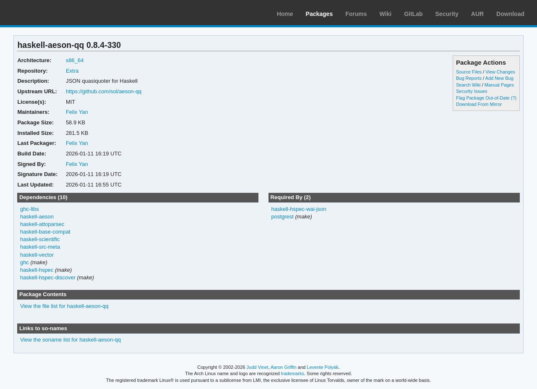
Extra (72, 71)
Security (447, 14)
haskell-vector (37, 255)
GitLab (413, 14)
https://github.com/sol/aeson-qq (103, 91)
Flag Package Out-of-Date (483, 97)
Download (510, 14)
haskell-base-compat (45, 232)
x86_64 (75, 60)
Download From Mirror (479, 104)
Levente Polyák (322, 367)
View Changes (500, 71)
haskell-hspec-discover (48, 277)
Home (285, 14)
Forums (356, 14)
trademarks (292, 373)
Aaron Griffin (284, 367)
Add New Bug (499, 78)
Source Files (469, 71)
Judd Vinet (257, 367)
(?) (513, 97)
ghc (24, 262)
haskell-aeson (37, 216)
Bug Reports (469, 78)
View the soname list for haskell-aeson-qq (70, 339)
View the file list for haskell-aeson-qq (64, 306)
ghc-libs (29, 209)
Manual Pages (499, 84)
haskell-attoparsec (42, 224)
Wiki (386, 14)
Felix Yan (77, 112)
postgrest (282, 216)
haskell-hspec (36, 270)
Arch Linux (46, 12)
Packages (319, 14)
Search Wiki (468, 84)
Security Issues (471, 91)
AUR (477, 14)
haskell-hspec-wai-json (298, 209)
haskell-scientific (40, 239)
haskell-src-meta (40, 247)
